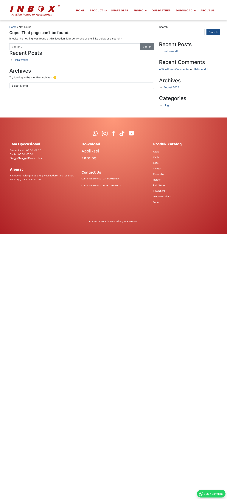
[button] (105, 11)
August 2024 (171, 87)
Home (12, 26)
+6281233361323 (112, 186)
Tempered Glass (162, 197)
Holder (157, 180)
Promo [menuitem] (138, 10)
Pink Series (159, 185)
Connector (159, 174)
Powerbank (159, 191)
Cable (156, 157)
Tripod (156, 202)
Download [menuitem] (184, 10)
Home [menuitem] (80, 10)
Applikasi (90, 151)
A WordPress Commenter (174, 69)
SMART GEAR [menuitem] (119, 10)
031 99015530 (111, 179)
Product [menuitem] (96, 10)
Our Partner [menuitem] (161, 10)
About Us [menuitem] (207, 10)
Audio (156, 152)
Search (163, 26)
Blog (166, 105)
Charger (157, 169)
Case (155, 163)
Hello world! (21, 59)
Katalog (88, 158)
